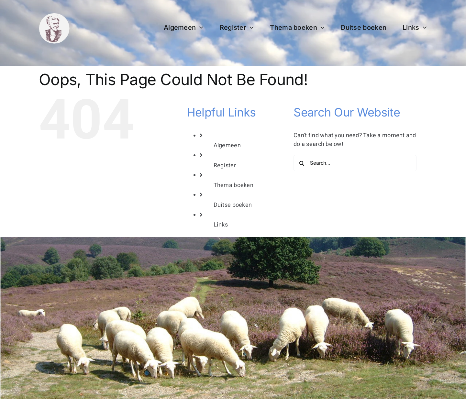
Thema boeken (233, 185)
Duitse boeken (233, 205)
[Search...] (355, 163)
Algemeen (227, 145)
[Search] (302, 163)
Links (221, 224)
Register (225, 165)
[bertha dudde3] (54, 15)
